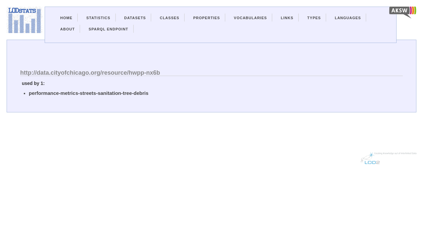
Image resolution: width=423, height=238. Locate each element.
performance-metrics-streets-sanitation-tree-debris (88, 93)
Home (66, 18)
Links (287, 18)
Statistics (98, 18)
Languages (348, 18)
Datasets (135, 18)
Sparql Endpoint (108, 29)
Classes (169, 18)
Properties (206, 18)
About (67, 29)
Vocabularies (250, 18)
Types (314, 18)
